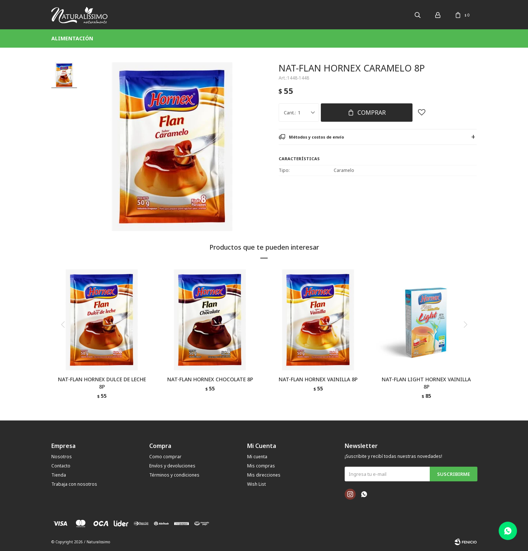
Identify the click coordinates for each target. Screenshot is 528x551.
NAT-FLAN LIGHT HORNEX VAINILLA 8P (426, 383)
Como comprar (165, 456)
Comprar (372, 113)
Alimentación (72, 38)
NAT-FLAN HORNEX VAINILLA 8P (318, 379)
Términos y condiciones (174, 475)
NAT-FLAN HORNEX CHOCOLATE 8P (210, 379)
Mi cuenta (257, 456)
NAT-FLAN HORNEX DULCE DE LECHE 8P (102, 383)
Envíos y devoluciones (172, 466)
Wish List (256, 484)
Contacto (60, 466)
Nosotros (61, 456)
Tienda (58, 475)
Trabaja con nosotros (74, 484)
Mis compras (261, 466)
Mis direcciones (263, 475)
